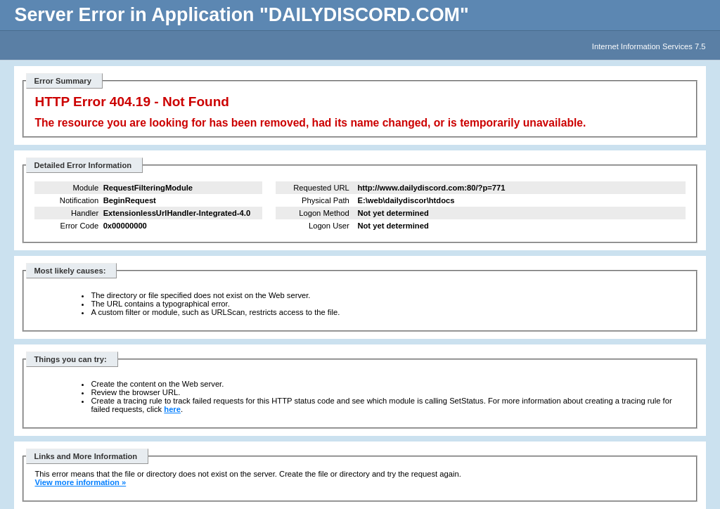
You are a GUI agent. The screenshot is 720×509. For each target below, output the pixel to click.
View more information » (80, 482)
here (172, 409)
